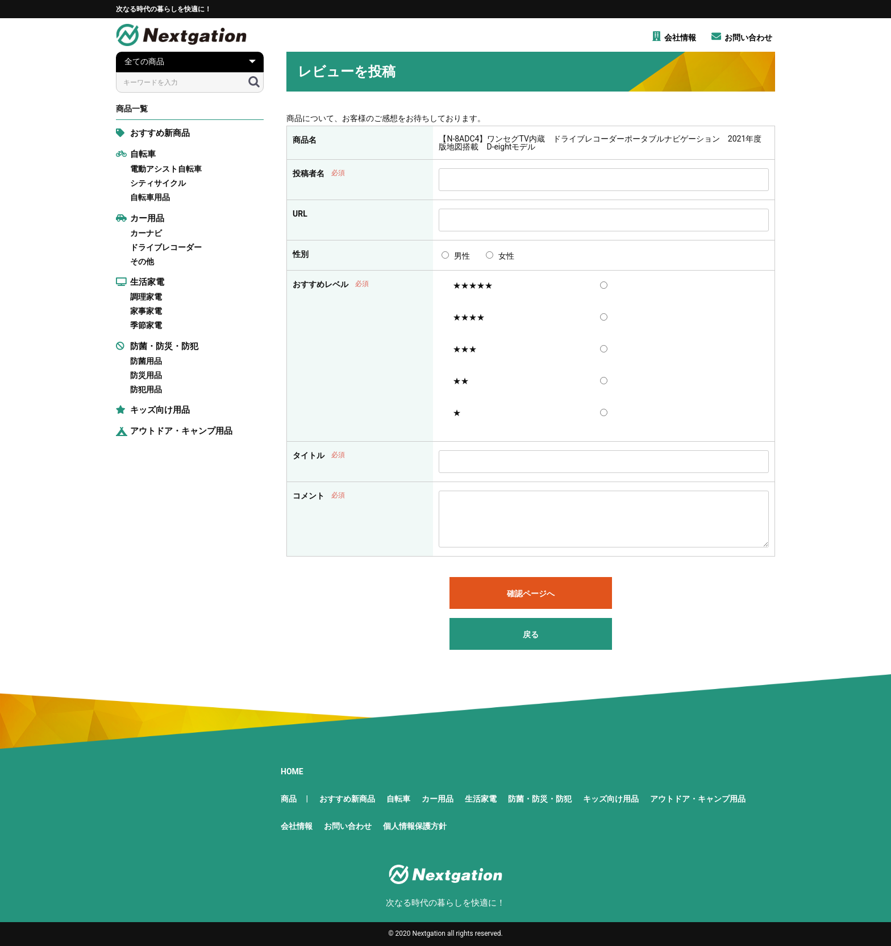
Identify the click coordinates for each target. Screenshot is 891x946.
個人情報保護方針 (415, 826)
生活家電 (140, 282)
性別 (301, 254)
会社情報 (297, 826)
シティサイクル (158, 183)
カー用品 (140, 218)
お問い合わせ (348, 826)
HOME (292, 771)
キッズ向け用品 (153, 410)
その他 (142, 261)
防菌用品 (146, 361)
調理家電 (146, 296)
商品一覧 (132, 108)
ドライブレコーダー (166, 247)
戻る (531, 634)
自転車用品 (150, 197)
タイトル (308, 455)
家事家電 (146, 311)
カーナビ (146, 233)
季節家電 (146, 325)
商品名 (305, 140)
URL (300, 214)
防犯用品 (146, 389)
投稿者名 (308, 173)
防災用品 (146, 375)
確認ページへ (531, 593)
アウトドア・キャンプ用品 (174, 431)
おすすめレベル (320, 284)
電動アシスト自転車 (166, 168)
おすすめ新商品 (153, 133)
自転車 (136, 154)
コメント (308, 496)
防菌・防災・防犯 (157, 346)
